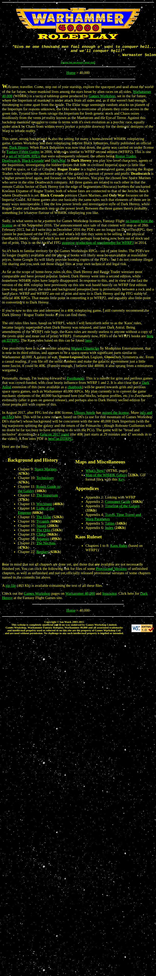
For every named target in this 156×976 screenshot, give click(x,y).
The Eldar (43, 520)
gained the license (115, 416)
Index (109, 531)
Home (71, 76)
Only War (58, 163)
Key (121, 482)
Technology (45, 481)
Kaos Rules (118, 549)
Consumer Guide (117, 505)
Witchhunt (44, 507)
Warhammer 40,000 (80, 596)
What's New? (95, 474)
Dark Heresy (18, 150)
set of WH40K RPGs (24, 159)
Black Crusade (33, 163)
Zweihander (75, 381)
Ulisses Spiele (84, 416)
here (88, 343)
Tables (110, 526)
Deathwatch (11, 163)
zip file (10, 589)
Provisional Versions (111, 572)
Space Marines (45, 472)
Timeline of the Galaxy (122, 509)
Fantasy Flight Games (23, 155)
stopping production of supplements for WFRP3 (98, 246)
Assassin (42, 542)
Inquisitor (109, 596)
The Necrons (45, 546)
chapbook (74, 390)
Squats (41, 529)
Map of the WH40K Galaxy (106, 478)
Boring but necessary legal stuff (78, 65)
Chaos (41, 537)
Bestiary (42, 555)
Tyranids (42, 524)
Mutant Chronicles (85, 351)
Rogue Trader (125, 159)
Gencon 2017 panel (54, 437)
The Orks (43, 533)
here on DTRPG (60, 442)
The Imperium (47, 498)
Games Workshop (102, 99)
